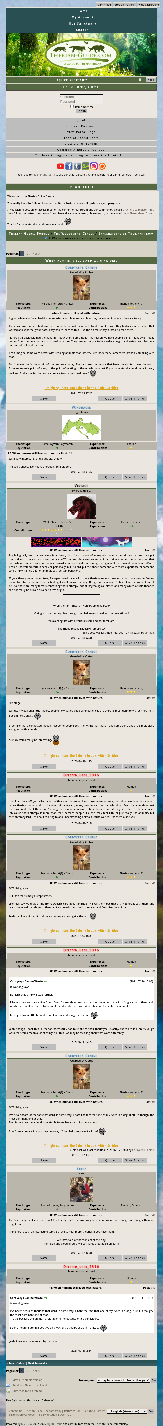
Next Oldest (17, 1363)
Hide (151, 79)
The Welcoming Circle (74, 233)
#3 (153, 550)
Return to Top (72, 1411)
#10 (153, 1287)
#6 (153, 883)
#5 (153, 796)
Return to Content (94, 1411)
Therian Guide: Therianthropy (43, 1411)
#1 (153, 313)
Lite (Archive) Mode (23, 1414)
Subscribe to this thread (27, 1391)
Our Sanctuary (82, 23)
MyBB (24, 1424)
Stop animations (125, 4)
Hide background (148, 4)
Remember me (82, 107)
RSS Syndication (47, 1414)
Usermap (65, 1414)
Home (82, 11)
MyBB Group (54, 1424)
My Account (83, 17)
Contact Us (15, 1411)
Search (82, 30)
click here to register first (138, 209)
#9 (153, 1215)
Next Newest (36, 1363)
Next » (37, 253)
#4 (153, 698)
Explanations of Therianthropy (126, 233)
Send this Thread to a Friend (30, 1385)
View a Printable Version (27, 1380)
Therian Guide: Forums (29, 233)
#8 (153, 1102)
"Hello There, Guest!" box (136, 213)
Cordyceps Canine (143, 1150)
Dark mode (104, 4)
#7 (153, 971)
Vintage (149, 632)
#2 (70, 453)
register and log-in (43, 174)
